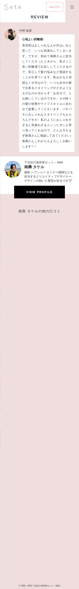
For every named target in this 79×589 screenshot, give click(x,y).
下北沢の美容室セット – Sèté (43, 162)
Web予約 (54, 7)
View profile (39, 192)
